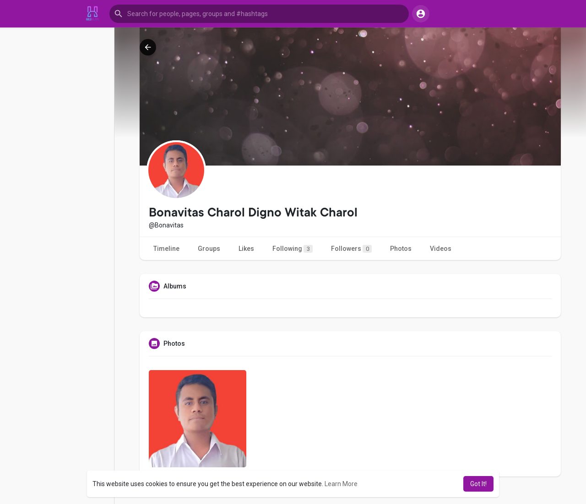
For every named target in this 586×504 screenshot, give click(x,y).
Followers (351, 249)
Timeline (166, 248)
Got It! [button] (478, 483)
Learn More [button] (341, 483)
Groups (209, 248)
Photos (401, 248)
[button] (259, 14)
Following (292, 249)
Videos (440, 248)
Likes (246, 248)
